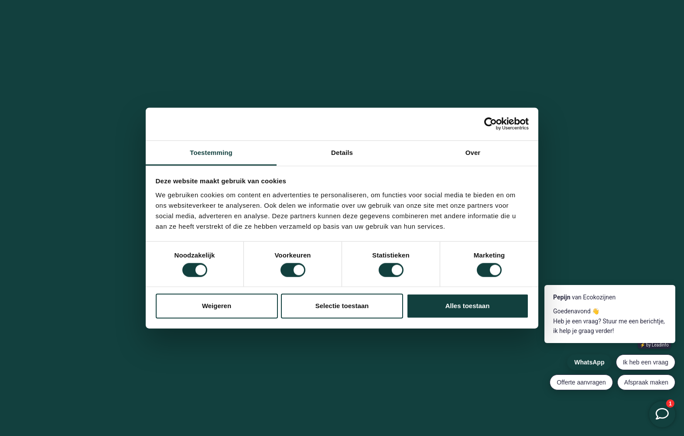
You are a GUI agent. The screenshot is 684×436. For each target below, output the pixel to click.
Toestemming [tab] (211, 152)
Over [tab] (473, 152)
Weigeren (216, 305)
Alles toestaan (467, 305)
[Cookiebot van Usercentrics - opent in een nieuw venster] (490, 123)
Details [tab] (342, 152)
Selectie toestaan (342, 305)
